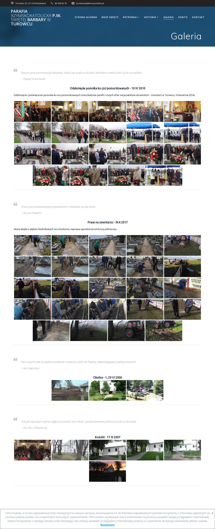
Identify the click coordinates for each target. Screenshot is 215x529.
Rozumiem (108, 525)
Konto (183, 17)
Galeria (168, 17)
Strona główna (86, 17)
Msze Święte (110, 17)
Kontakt (198, 17)
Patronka (130, 17)
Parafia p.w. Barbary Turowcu (36, 17)
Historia (150, 17)
